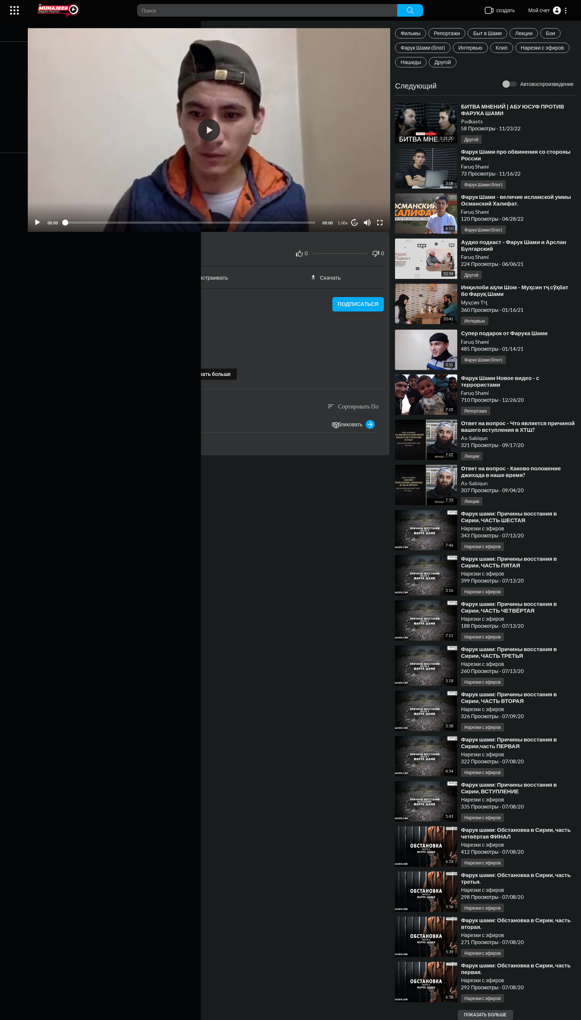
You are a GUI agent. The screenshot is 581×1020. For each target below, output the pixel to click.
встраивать (214, 274)
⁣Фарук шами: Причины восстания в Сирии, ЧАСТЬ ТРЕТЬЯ (511, 652)
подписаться (358, 301)
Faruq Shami (477, 166)
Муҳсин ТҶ (476, 302)
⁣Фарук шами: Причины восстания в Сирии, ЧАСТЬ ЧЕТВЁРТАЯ (511, 607)
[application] (213, 128)
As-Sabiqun (476, 438)
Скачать (328, 274)
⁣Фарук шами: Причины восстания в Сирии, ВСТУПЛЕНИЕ (511, 787)
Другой (444, 62)
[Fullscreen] (381, 219)
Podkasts (474, 121)
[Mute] (368, 219)
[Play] (45, 219)
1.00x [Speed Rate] (344, 219)
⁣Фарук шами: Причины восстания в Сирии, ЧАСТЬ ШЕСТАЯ (511, 516)
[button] (547, 10)
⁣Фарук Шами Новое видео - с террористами (502, 381)
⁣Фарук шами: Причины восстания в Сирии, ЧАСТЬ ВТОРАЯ (511, 697)
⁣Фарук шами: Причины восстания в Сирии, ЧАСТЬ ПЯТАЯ (511, 562)
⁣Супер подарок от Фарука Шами (506, 333)
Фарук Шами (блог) (425, 47)
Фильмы (413, 33)
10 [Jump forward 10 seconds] (356, 219)
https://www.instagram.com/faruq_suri (110, 356)
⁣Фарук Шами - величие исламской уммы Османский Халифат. (518, 200)
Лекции (526, 33)
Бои (552, 33)
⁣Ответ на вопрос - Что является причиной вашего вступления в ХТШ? (514, 426)
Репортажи (449, 33)
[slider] (194, 219)
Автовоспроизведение (547, 84)
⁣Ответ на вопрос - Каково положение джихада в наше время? (513, 471)
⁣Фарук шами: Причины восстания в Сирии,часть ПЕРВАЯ (511, 742)
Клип (504, 47)
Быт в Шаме (489, 33)
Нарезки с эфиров (544, 47)
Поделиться (98, 274)
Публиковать (355, 421)
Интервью (473, 47)
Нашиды (413, 62)
